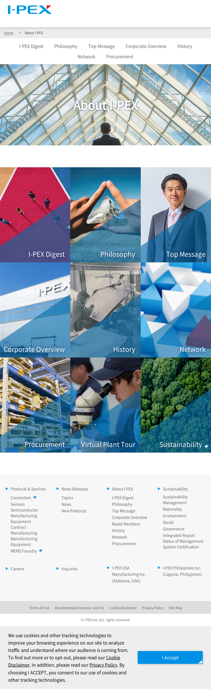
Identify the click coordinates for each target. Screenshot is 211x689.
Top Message (101, 46)
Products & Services (77, 19)
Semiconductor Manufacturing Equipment (24, 515)
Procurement (119, 56)
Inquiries (69, 568)
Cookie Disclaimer (123, 607)
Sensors (18, 504)
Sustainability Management (175, 499)
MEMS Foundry (25, 550)
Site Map (116, 7)
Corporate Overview (146, 46)
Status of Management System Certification (183, 543)
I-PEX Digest (123, 497)
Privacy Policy (103, 664)
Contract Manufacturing (24, 529)
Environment (174, 515)
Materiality (172, 509)
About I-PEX (140, 19)
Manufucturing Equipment (24, 541)
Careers (192, 19)
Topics (67, 497)
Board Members (126, 523)
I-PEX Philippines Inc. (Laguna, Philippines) (182, 571)
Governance (173, 528)
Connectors (22, 497)
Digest (31, 46)
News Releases (112, 19)
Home (8, 32)
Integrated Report (179, 535)
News (66, 504)
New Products (73, 510)
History (184, 46)
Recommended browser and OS (79, 607)
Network (86, 56)
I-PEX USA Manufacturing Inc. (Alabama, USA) (129, 574)
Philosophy (65, 46)
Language (145, 7)
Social (168, 522)
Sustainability (168, 19)
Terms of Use (39, 607)
